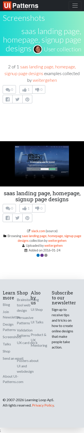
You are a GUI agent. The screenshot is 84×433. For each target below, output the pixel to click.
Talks (7, 344)
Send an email (13, 358)
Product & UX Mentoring (39, 339)
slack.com (38, 231)
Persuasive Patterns (25, 320)
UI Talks (37, 322)
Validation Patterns (24, 333)
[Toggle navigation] (75, 5)
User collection (62, 49)
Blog (6, 304)
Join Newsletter (11, 314)
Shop (6, 351)
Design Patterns (9, 327)
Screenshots (12, 337)
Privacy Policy (43, 405)
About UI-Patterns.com (13, 379)
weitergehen (45, 80)
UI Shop (37, 309)
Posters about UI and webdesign (28, 365)
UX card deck (27, 342)
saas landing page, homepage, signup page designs (42, 39)
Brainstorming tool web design (28, 304)
